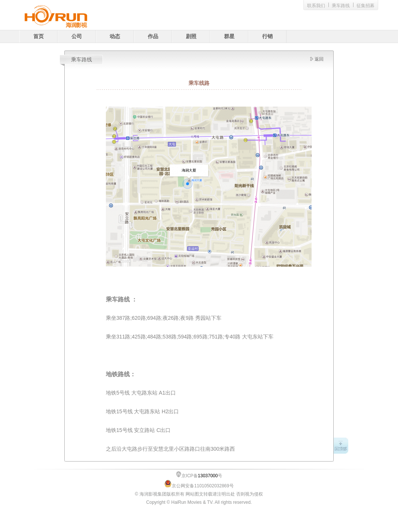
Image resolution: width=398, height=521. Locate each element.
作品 (153, 36)
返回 (319, 59)
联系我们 (316, 5)
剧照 (191, 36)
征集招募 (365, 5)
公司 (76, 36)
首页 (38, 36)
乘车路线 (341, 5)
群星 (229, 36)
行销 (267, 36)
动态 (115, 36)
